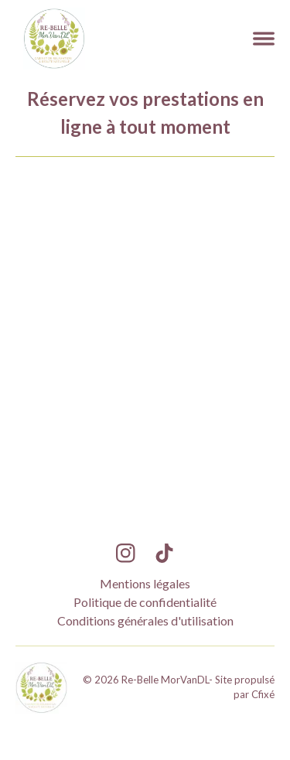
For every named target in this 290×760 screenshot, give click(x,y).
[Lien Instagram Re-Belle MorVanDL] (125, 553)
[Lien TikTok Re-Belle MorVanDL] (164, 553)
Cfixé (263, 694)
